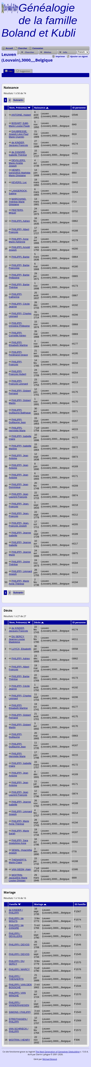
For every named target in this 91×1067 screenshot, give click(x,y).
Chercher (22, 48)
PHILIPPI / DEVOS (19, 944)
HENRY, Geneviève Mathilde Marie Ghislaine (19, 173)
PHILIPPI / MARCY (19, 969)
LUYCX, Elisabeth (21, 648)
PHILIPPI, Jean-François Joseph (19, 524)
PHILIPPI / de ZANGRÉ (16, 926)
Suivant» (18, 100)
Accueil (9, 48)
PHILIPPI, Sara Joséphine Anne (18, 841)
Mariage (40, 904)
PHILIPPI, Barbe (21, 256)
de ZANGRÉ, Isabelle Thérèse (18, 153)
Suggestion (23, 71)
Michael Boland (49, 1059)
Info (65, 52)
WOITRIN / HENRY (19, 1039)
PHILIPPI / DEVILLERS (15, 935)
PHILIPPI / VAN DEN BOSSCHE (20, 986)
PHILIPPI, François (15, 363)
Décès (39, 622)
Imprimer (60, 56)
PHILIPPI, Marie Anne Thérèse (19, 582)
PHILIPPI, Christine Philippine (19, 324)
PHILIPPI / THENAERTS (16, 977)
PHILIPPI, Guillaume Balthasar (20, 411)
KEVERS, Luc (19, 182)
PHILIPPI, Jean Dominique (18, 486)
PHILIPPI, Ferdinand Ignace (18, 353)
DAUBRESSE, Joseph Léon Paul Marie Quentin (18, 134)
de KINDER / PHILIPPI (16, 911)
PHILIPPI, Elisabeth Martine (18, 344)
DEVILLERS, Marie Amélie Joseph (17, 163)
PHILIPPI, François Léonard (18, 382)
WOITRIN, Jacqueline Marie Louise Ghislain (18, 878)
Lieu (8, 71)
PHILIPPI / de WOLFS (16, 919)
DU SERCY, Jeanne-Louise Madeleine (17, 639)
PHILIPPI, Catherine (15, 295)
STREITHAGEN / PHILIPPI (18, 1020)
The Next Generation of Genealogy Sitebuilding (58, 1051)
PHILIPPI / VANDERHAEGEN (19, 1004)
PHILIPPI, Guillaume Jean (17, 421)
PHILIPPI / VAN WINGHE (17, 994)
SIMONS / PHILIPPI (20, 1012)
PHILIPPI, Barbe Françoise (19, 266)
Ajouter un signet (79, 56)
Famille (15, 904)
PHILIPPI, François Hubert (17, 372)
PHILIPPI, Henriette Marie (17, 429)
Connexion (37, 48)
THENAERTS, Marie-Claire (18, 861)
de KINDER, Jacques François (18, 144)
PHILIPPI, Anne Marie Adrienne (18, 240)
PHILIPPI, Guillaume (15, 735)
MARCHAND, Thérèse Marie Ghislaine (17, 202)
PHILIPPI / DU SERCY (16, 962)
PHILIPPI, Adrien (21, 221)
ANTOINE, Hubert (21, 114)
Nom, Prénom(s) (19, 107)
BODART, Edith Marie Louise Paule (19, 124)
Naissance (41, 107)
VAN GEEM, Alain (21, 869)
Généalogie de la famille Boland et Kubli (39, 20)
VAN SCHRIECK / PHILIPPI (18, 1030)
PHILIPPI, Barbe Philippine (19, 276)
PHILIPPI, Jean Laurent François (18, 495)
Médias (47, 52)
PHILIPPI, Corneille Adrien (17, 334)
